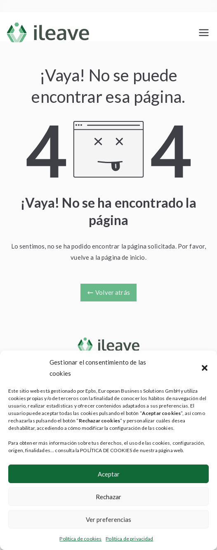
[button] (204, 368)
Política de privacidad (129, 539)
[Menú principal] (203, 32)
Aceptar (109, 474)
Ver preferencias (108, 519)
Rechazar (108, 496)
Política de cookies (80, 539)
